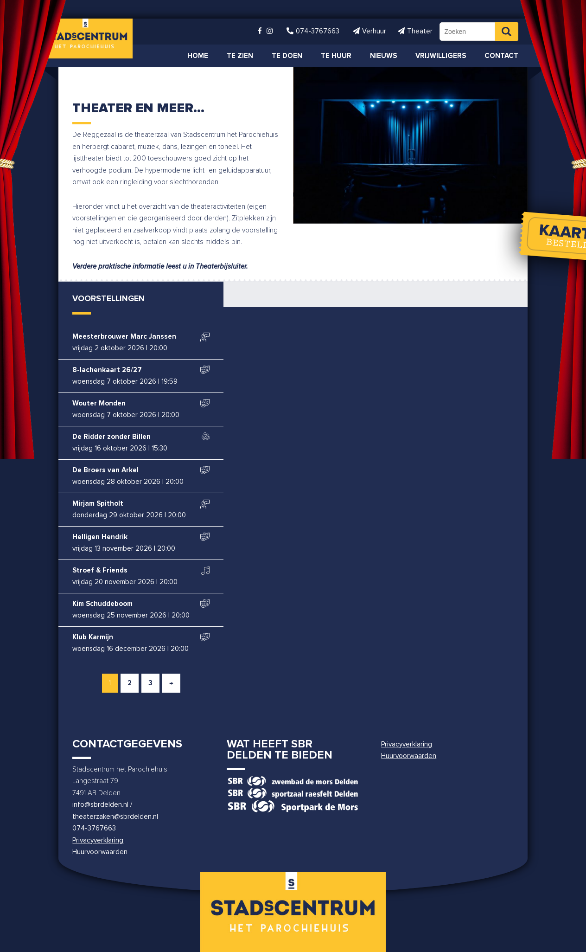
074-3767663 (94, 828)
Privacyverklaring (97, 840)
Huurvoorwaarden (99, 852)
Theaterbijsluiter (221, 266)
